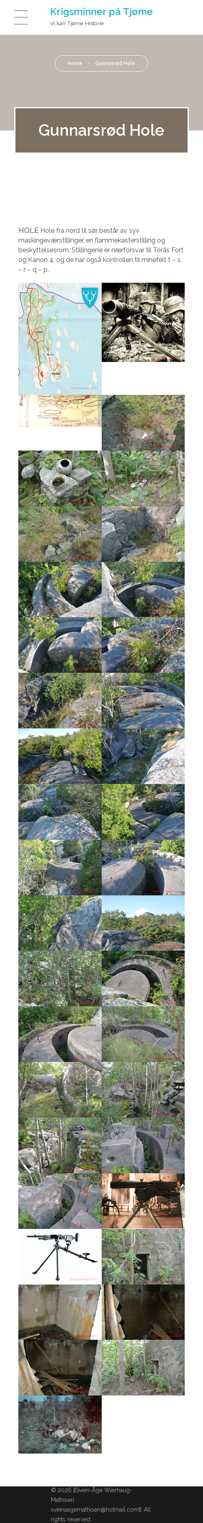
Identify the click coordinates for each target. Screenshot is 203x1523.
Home (75, 63)
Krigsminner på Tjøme (101, 11)
